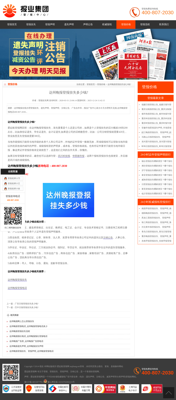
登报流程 (145, 24)
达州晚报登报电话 (17, 288)
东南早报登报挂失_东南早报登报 (156, 241)
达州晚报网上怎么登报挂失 (21, 321)
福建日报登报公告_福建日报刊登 (156, 104)
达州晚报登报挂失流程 (19, 331)
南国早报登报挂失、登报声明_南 (156, 208)
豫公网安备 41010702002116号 (59, 382)
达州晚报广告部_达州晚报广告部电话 (26, 341)
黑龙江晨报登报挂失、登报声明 (156, 218)
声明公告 (88, 24)
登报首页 (12, 24)
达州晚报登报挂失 (17, 279)
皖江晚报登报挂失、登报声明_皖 (156, 132)
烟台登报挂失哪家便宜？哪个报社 (157, 161)
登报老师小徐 (14, 163)
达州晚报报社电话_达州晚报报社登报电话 (28, 336)
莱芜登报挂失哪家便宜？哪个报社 (157, 189)
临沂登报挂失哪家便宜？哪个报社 (157, 193)
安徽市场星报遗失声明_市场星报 (156, 128)
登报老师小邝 (14, 153)
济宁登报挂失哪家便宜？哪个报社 (157, 170)
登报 (45, 371)
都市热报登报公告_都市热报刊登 (156, 114)
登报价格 (126, 24)
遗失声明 (69, 24)
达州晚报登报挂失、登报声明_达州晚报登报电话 (31, 351)
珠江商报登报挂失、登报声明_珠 (156, 222)
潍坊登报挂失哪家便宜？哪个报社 (157, 166)
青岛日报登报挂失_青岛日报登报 (156, 231)
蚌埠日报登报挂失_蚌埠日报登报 (156, 146)
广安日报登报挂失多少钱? (26, 303)
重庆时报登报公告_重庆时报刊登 (156, 123)
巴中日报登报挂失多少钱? (26, 307)
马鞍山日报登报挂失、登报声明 (156, 137)
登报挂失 (31, 24)
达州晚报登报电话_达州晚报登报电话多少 (28, 326)
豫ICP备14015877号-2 (34, 382)
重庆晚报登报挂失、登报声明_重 (156, 236)
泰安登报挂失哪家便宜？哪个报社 (157, 175)
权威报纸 (107, 24)
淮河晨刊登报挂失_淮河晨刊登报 (156, 141)
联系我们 (164, 24)
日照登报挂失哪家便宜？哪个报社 (157, 184)
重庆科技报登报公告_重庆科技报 (156, 118)
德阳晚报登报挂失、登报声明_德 (156, 213)
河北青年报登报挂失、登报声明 (156, 227)
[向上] (168, 392)
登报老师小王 (14, 158)
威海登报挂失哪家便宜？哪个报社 (157, 179)
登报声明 (50, 24)
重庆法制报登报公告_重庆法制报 (156, 109)
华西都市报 (78, 156)
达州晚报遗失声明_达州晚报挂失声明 (26, 346)
